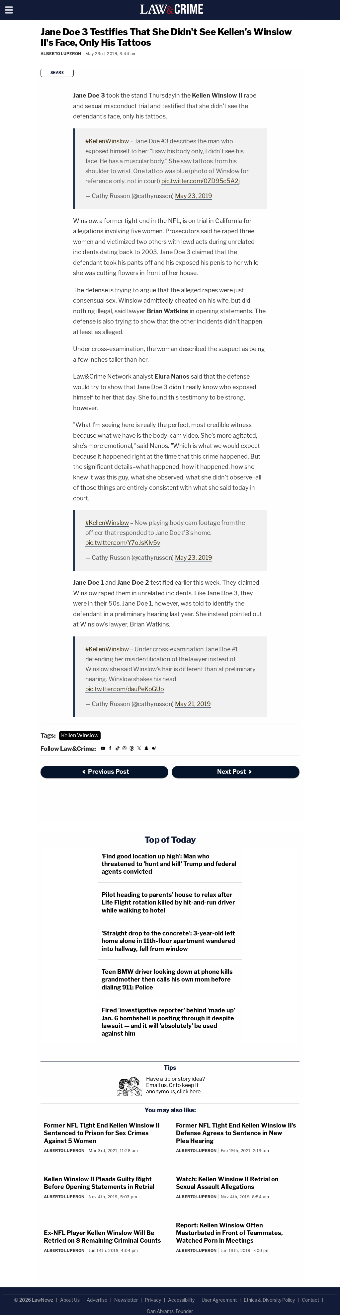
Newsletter (126, 1300)
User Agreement (219, 1300)
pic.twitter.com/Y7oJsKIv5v (122, 542)
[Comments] (41, 62)
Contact (310, 1300)
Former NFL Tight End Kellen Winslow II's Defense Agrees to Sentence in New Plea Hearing (236, 1133)
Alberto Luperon (61, 53)
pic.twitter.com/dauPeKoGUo (124, 689)
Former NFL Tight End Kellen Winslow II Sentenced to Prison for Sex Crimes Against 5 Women (102, 1133)
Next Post (235, 771)
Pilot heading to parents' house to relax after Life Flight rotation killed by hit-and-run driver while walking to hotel (168, 902)
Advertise (97, 1300)
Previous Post (105, 771)
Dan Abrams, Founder (170, 1311)
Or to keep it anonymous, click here (173, 1088)
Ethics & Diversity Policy (269, 1300)
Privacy (153, 1300)
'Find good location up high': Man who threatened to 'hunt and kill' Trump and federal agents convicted (169, 864)
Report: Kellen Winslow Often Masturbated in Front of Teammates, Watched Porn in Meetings (229, 1233)
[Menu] (9, 10)
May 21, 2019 (193, 703)
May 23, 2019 (193, 195)
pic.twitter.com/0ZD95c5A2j (200, 181)
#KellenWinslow (107, 141)
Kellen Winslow (80, 735)
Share (57, 72)
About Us (70, 1300)
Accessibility (181, 1300)
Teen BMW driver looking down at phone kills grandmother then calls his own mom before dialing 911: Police (167, 979)
